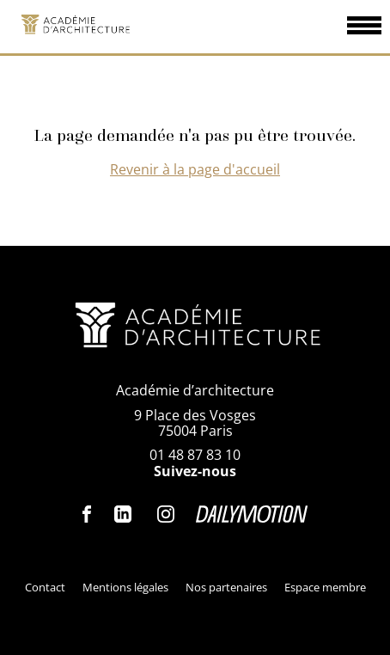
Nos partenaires (226, 587)
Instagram (166, 514)
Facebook (87, 514)
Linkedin (123, 514)
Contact (45, 587)
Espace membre (325, 587)
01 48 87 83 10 (195, 454)
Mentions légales (125, 587)
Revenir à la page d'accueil (195, 169)
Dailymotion (252, 514)
